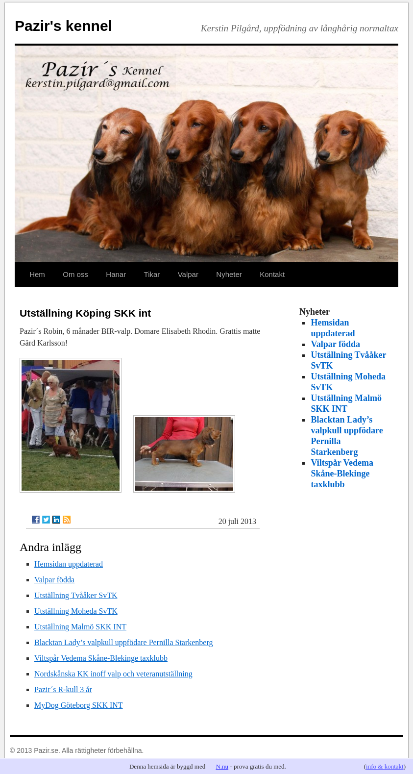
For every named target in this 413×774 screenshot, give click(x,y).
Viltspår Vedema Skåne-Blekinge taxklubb (101, 658)
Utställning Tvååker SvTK (75, 595)
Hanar (116, 274)
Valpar (188, 274)
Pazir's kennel (63, 26)
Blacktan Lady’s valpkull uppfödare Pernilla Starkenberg (123, 642)
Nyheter (229, 274)
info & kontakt (385, 766)
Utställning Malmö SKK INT (80, 627)
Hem (37, 274)
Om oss (75, 274)
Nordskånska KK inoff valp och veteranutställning (113, 674)
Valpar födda (54, 579)
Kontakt (272, 274)
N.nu (222, 766)
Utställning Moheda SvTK (76, 611)
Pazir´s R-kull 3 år (63, 689)
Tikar (152, 274)
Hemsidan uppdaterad (68, 564)
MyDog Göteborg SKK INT (78, 705)
